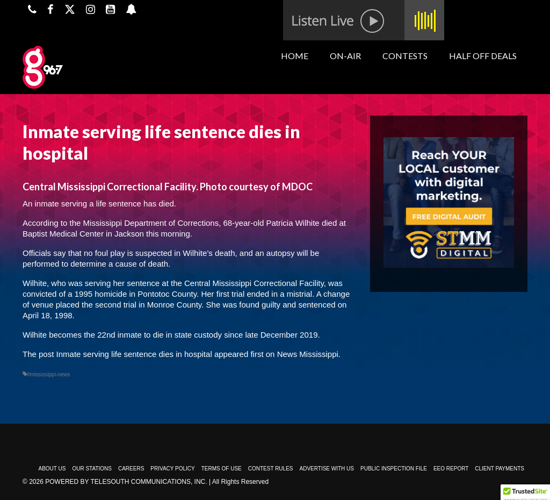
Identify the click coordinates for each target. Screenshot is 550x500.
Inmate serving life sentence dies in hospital (134, 354)
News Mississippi (307, 354)
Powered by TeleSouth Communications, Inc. (126, 481)
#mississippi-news (48, 374)
